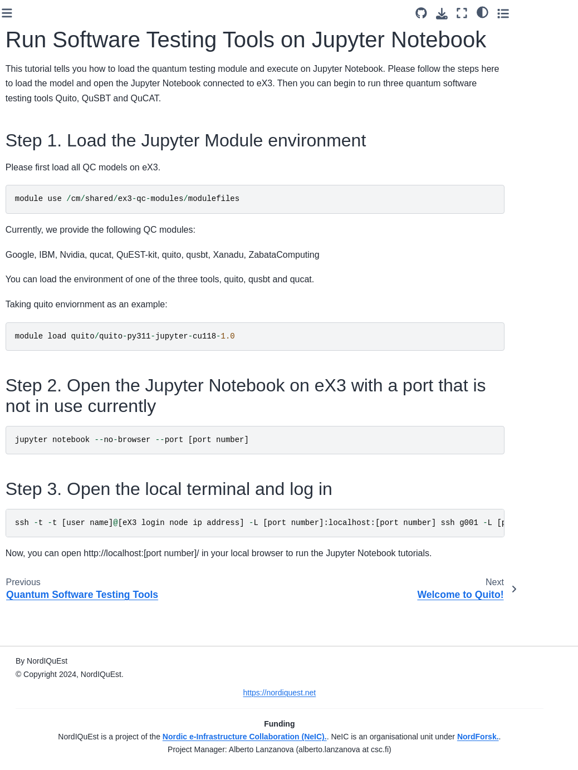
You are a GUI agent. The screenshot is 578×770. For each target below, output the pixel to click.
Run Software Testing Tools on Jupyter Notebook (64, 600)
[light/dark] (538, 11)
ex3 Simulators (49, 339)
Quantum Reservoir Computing (42, 211)
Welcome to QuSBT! (59, 648)
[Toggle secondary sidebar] (558, 13)
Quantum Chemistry (41, 98)
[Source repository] (477, 13)
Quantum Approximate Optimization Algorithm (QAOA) (55, 54)
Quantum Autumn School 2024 (54, 532)
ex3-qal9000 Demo (45, 267)
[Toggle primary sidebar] (135, 13)
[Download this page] (497, 13)
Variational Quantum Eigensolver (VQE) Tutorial (56, 160)
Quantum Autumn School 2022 (54, 412)
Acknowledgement (47, 730)
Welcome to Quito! (56, 630)
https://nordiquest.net (343, 679)
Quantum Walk (49, 123)
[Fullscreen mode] (518, 13)
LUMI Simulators (52, 356)
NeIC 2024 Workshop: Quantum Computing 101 (50, 487)
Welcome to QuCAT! (59, 665)
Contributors (36, 712)
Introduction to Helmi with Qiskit (60, 297)
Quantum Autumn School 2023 (54, 443)
